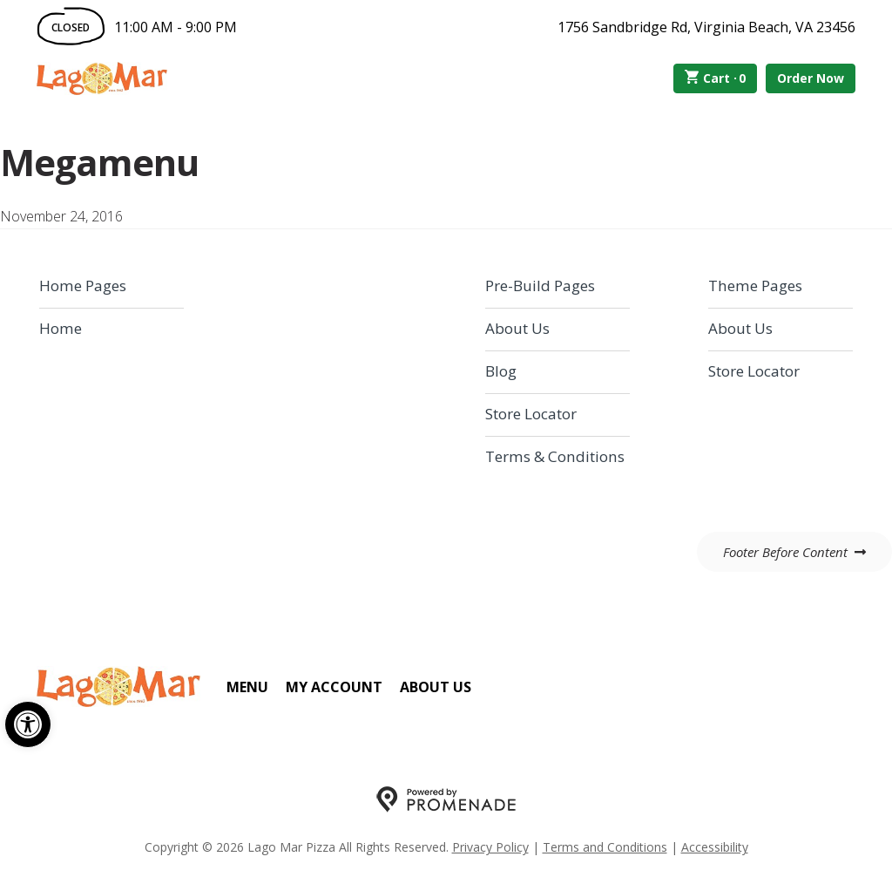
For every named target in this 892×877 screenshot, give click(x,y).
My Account (334, 687)
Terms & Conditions (555, 456)
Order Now (810, 78)
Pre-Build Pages (540, 285)
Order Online (266, 78)
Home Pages (82, 285)
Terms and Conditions (605, 847)
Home (60, 328)
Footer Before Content (785, 552)
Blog (501, 371)
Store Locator (531, 414)
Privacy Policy (490, 847)
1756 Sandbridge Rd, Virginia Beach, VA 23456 (706, 27)
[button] (27, 724)
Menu (247, 687)
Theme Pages (755, 285)
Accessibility (714, 847)
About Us (517, 328)
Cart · (716, 78)
